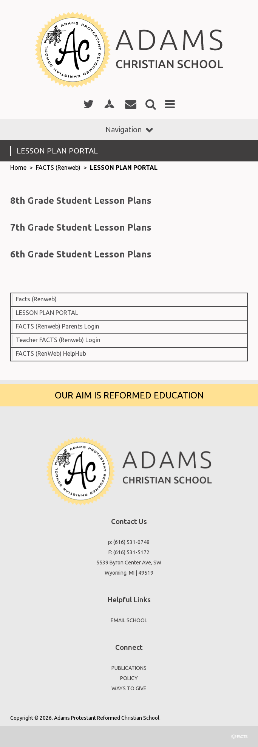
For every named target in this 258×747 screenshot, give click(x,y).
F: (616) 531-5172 (129, 552)
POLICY (129, 678)
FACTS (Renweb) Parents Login (57, 326)
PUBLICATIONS (129, 668)
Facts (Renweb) (36, 299)
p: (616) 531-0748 (129, 542)
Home (18, 167)
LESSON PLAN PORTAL (124, 167)
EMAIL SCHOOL (129, 620)
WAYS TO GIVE (129, 688)
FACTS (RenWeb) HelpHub (51, 353)
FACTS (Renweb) (58, 167)
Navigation (129, 129)
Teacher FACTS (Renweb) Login (58, 339)
